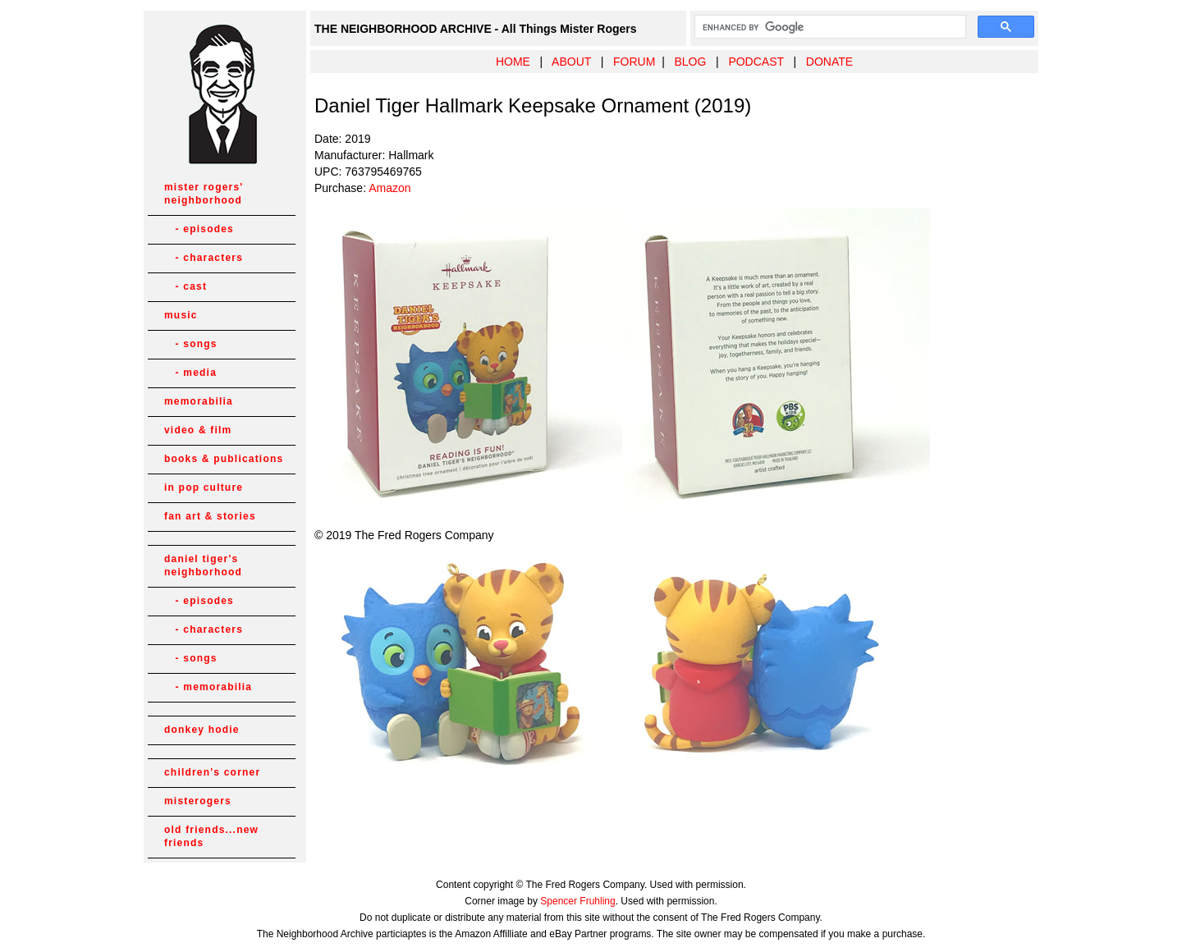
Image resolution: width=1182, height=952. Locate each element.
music (181, 315)
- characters (203, 257)
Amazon (389, 188)
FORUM (634, 61)
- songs (191, 344)
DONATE (829, 61)
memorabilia (198, 401)
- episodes (199, 229)
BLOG (690, 61)
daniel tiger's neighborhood (203, 565)
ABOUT (571, 61)
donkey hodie (202, 729)
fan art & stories (210, 516)
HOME (513, 61)
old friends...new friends (211, 836)
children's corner (212, 772)
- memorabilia (208, 687)
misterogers (197, 801)
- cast (185, 286)
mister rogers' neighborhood (203, 193)
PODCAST (755, 61)
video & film (197, 430)
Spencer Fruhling (577, 901)
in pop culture (203, 487)
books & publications (223, 459)
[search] (829, 27)
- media (190, 372)
